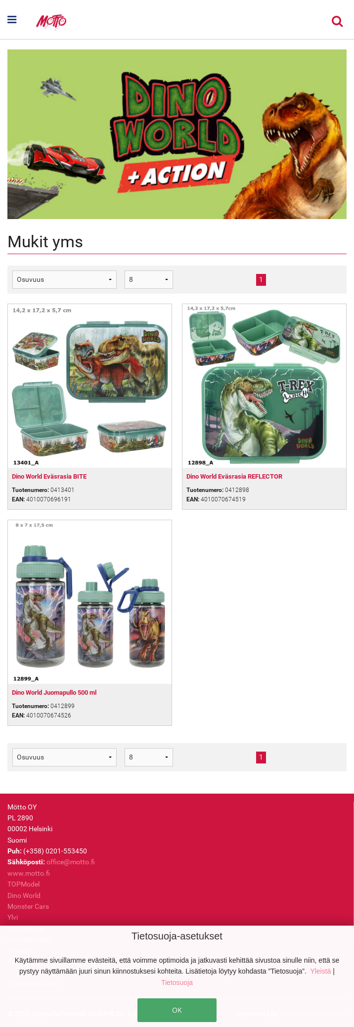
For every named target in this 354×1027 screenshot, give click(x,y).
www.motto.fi (28, 873)
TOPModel (23, 884)
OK (177, 1010)
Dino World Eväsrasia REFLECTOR (234, 476)
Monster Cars (28, 906)
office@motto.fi (70, 862)
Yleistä (321, 971)
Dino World (24, 895)
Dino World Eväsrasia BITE (49, 476)
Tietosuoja (177, 982)
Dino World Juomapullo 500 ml (54, 692)
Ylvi (12, 917)
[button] (21, 20)
